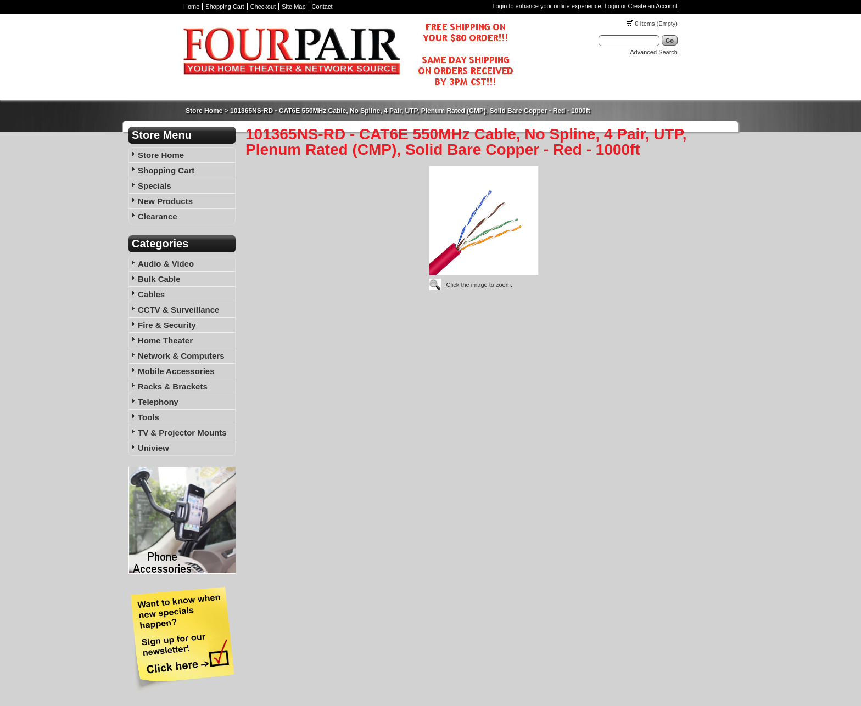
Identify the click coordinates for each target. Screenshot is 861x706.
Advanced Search (654, 52)
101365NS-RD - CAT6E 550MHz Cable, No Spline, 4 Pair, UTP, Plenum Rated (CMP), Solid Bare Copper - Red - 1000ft (410, 111)
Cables (151, 294)
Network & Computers (181, 355)
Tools (148, 417)
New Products (165, 201)
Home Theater (165, 340)
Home (191, 6)
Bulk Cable (159, 279)
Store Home (204, 111)
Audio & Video (166, 263)
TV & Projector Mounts (182, 432)
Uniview (153, 448)
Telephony (158, 401)
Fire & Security (167, 325)
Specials (154, 185)
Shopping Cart (224, 6)
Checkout (263, 6)
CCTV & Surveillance (178, 309)
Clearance (157, 216)
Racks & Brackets (173, 386)
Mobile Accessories (176, 371)
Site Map (293, 6)
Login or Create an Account (641, 6)
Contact (322, 6)
